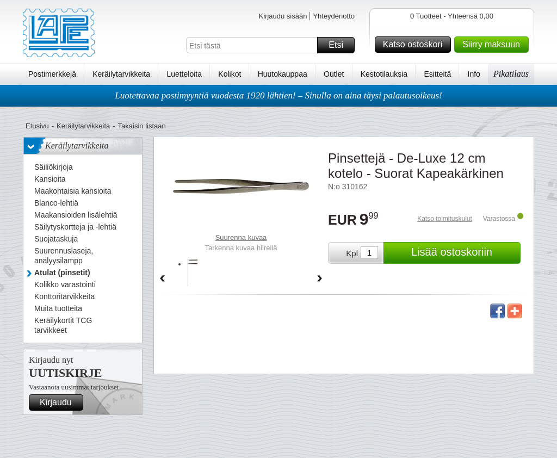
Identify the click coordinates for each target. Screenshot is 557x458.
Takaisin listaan (142, 126)
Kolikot (229, 74)
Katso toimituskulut (444, 218)
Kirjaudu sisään (282, 16)
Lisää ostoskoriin (464, 253)
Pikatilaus (511, 73)
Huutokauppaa (282, 74)
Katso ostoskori (415, 44)
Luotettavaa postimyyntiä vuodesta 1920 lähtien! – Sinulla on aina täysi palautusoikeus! (278, 95)
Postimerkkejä (52, 74)
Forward (320, 279)
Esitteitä (437, 74)
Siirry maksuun (493, 44)
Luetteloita (184, 74)
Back (162, 279)
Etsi (340, 45)
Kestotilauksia (384, 74)
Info (474, 74)
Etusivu (37, 126)
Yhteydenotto (334, 16)
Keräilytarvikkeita (121, 74)
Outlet (334, 74)
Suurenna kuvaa (241, 237)
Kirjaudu (60, 402)
